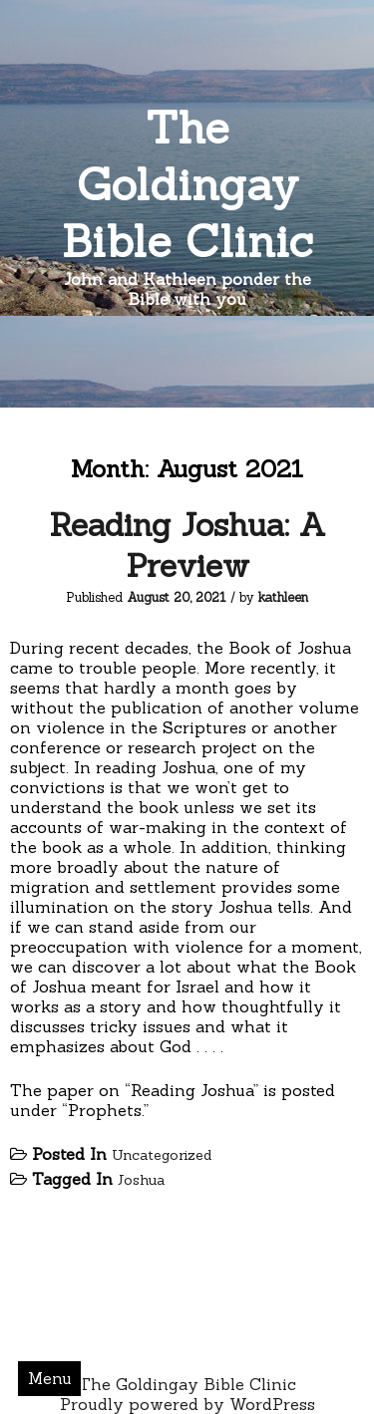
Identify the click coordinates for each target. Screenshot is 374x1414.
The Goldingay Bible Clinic (187, 184)
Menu (50, 1378)
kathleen (283, 597)
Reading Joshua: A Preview (187, 545)
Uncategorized (161, 1155)
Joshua (141, 1180)
